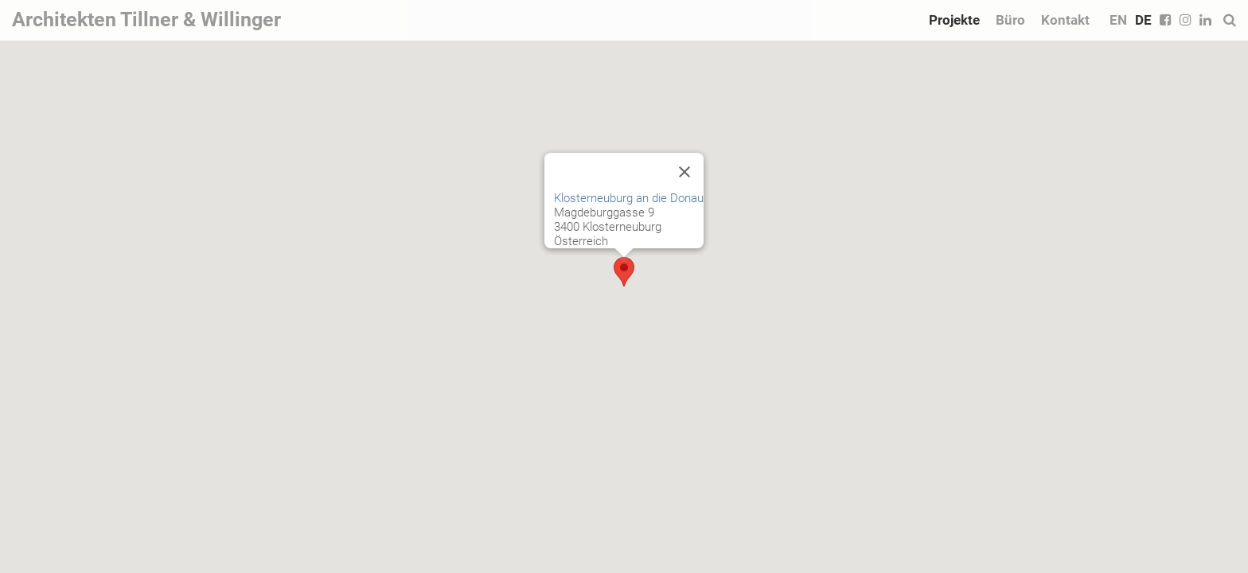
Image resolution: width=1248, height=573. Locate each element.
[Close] (684, 172)
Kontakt (1065, 20)
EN (1118, 20)
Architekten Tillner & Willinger (146, 19)
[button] (624, 271)
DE (1143, 20)
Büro (1010, 20)
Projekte (954, 20)
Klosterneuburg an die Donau (629, 198)
